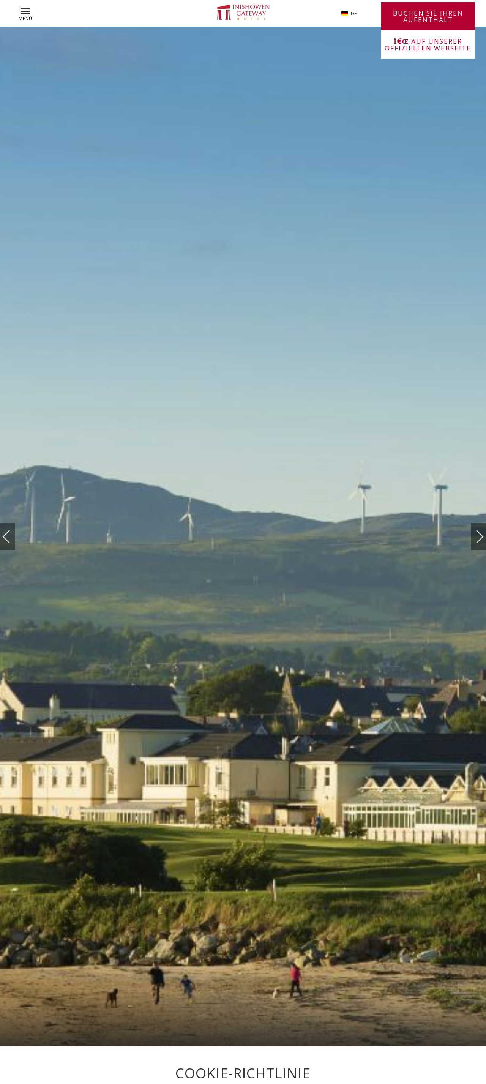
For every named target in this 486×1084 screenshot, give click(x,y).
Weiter (472, 534)
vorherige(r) (14, 536)
